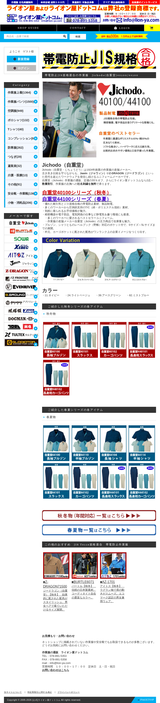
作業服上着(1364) (19, 92)
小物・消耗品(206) (20, 202)
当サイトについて (13, 692)
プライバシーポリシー (69, 692)
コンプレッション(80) (22, 138)
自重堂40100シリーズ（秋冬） (77, 192)
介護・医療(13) (18, 175)
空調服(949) (16, 110)
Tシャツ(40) (16, 129)
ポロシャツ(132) (18, 120)
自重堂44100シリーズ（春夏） (77, 199)
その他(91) (15, 184)
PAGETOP (147, 699)
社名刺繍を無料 (86, 183)
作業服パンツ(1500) (21, 101)
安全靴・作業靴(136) (21, 193)
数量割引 (47, 183)
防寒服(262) (16, 147)
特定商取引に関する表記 (40, 692)
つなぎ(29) (15, 156)
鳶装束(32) (15, 166)
